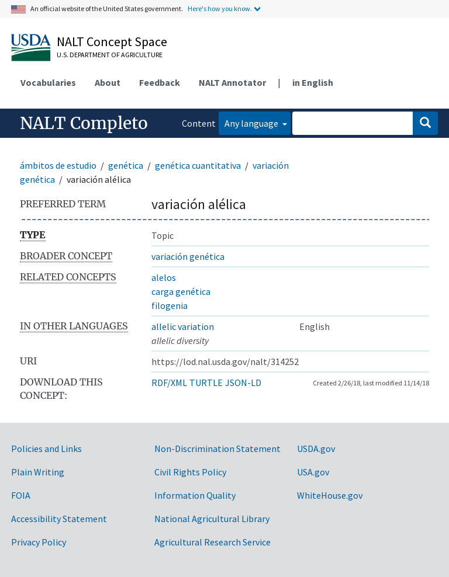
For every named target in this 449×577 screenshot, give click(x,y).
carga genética (180, 291)
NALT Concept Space (112, 41)
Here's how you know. (220, 8)
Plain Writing (37, 472)
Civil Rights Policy (190, 472)
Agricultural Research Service (212, 542)
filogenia (169, 305)
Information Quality (195, 495)
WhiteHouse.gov (329, 495)
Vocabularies (48, 82)
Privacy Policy (38, 542)
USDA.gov (316, 448)
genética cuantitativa (198, 165)
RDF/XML (169, 382)
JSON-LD (243, 382)
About (107, 82)
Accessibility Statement (59, 518)
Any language (252, 123)
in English (312, 82)
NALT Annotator (232, 82)
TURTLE (206, 382)
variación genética (187, 256)
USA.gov (313, 472)
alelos (163, 277)
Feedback (159, 82)
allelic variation (182, 326)
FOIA (20, 495)
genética (125, 165)
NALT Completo (84, 123)
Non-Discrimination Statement (217, 448)
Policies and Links (46, 448)
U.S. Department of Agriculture (110, 54)
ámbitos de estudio (58, 165)
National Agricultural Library (212, 518)
